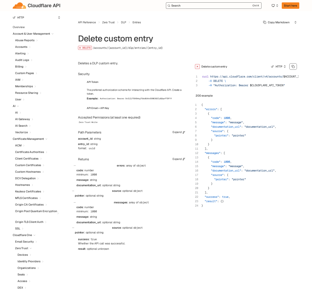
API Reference (87, 22)
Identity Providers (29, 261)
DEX (20, 287)
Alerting (20, 53)
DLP (123, 22)
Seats (21, 274)
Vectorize (21, 132)
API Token (92, 82)
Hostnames (22, 185)
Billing (19, 66)
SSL (17, 228)
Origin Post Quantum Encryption (36, 211)
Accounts (21, 47)
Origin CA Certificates (29, 204)
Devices (23, 255)
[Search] (213, 5)
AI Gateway (22, 119)
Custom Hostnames (28, 171)
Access (22, 281)
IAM (17, 79)
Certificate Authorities (29, 152)
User (18, 99)
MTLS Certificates (26, 198)
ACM (18, 145)
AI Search (21, 125)
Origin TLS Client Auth (29, 222)
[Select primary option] (276, 22)
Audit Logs (22, 60)
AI (16, 112)
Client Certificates (27, 158)
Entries (137, 22)
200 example (204, 95)
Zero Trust (21, 248)
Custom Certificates (28, 165)
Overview (19, 27)
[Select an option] (274, 5)
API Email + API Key (98, 108)
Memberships (24, 86)
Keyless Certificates (28, 191)
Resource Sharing (26, 93)
